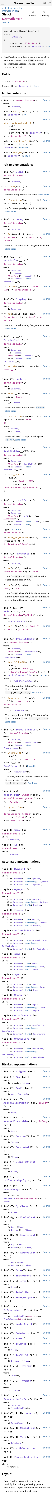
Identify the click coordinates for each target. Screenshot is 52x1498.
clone (11, 186)
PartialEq (22, 553)
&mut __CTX (26, 481)
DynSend (19, 868)
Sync (17, 974)
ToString (22, 1354)
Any (18, 1076)
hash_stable (15, 474)
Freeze (18, 909)
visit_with (15, 752)
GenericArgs (31, 881)
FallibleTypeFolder (20, 675)
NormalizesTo (24, 3)
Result (33, 237)
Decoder (17, 273)
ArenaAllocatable (15, 1102)
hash (10, 393)
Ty (24, 114)
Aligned (21, 1071)
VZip (23, 1436)
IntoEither (23, 1292)
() (39, 237)
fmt (10, 234)
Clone (19, 171)
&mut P (34, 626)
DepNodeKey (11, 1189)
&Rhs (6, 588)
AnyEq (19, 1088)
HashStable (11, 451)
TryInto (25, 1380)
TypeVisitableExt (15, 1399)
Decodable (10, 260)
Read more (43, 194)
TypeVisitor (11, 766)
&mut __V (29, 759)
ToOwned (21, 1343)
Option (8, 544)
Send (17, 953)
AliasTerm (31, 43)
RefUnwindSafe (24, 930)
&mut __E (9, 369)
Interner (16, 37)
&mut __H (21, 396)
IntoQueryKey (25, 1297)
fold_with (14, 698)
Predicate (16, 802)
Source (5, 22)
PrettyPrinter (18, 621)
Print (7, 611)
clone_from (15, 200)
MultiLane (16, 1443)
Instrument (23, 1275)
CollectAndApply (14, 1180)
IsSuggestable (13, 1310)
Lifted (15, 529)
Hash (19, 379)
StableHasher (12, 487)
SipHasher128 (30, 487)
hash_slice (15, 416)
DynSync (19, 889)
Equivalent (27, 1217)
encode (12, 366)
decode (12, 286)
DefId (26, 155)
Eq (15, 844)
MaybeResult (24, 1324)
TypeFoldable (25, 638)
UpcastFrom (11, 794)
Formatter (10, 237)
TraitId (24, 147)
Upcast (29, 1413)
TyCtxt (27, 615)
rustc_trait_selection (12, 8)
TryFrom (25, 1365)
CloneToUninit (25, 1161)
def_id (17, 152)
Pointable (22, 1333)
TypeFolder (19, 710)
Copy (17, 829)
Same (19, 1338)
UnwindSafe (22, 1038)
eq (9, 568)
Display (21, 299)
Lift (23, 500)
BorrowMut (22, 1147)
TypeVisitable (25, 729)
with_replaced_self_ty (18, 123)
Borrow (20, 1136)
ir (19, 11)
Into (23, 1280)
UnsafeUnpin (22, 1015)
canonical (13, 11)
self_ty (18, 111)
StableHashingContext (27, 1198)
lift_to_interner (19, 537)
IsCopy (43, 1102)
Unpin (18, 994)
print (11, 626)
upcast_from (15, 807)
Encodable (10, 340)
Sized (17, 431)
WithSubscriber (26, 1448)
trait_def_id (21, 141)
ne (9, 585)
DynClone (22, 1206)
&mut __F (28, 668)
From (19, 1270)
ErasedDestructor (26, 1457)
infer (4, 11)
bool (35, 571)
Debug (19, 219)
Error (7, 240)
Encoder (17, 353)
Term (37, 86)
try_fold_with (17, 662)
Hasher (17, 402)
